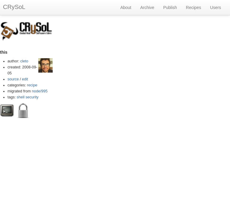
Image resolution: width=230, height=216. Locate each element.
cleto (24, 61)
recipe (32, 85)
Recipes (193, 7)
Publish (170, 7)
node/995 (40, 91)
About (125, 7)
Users (215, 7)
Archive (147, 7)
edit (25, 79)
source (13, 79)
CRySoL (14, 7)
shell (21, 97)
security (31, 97)
